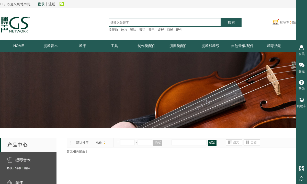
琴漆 (82, 46)
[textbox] (165, 22)
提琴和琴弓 (210, 46)
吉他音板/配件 (242, 46)
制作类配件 (146, 46)
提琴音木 (50, 46)
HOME (18, 46)
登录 (41, 3)
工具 (114, 46)
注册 (51, 3)
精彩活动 (274, 46)
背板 (18, 168)
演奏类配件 (178, 46)
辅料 (27, 168)
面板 (9, 168)
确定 (158, 142)
